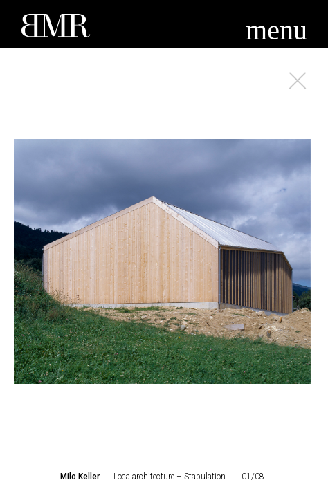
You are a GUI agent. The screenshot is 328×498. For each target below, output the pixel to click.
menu (276, 30)
